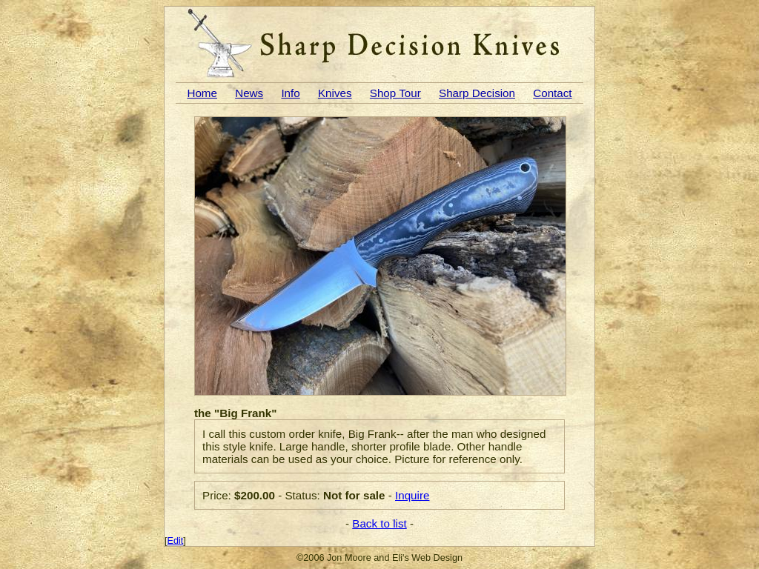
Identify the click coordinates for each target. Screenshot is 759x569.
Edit (176, 541)
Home (202, 93)
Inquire (412, 495)
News (249, 93)
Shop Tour (395, 93)
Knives (335, 93)
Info (290, 93)
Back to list (379, 523)
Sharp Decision (477, 93)
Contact (552, 93)
